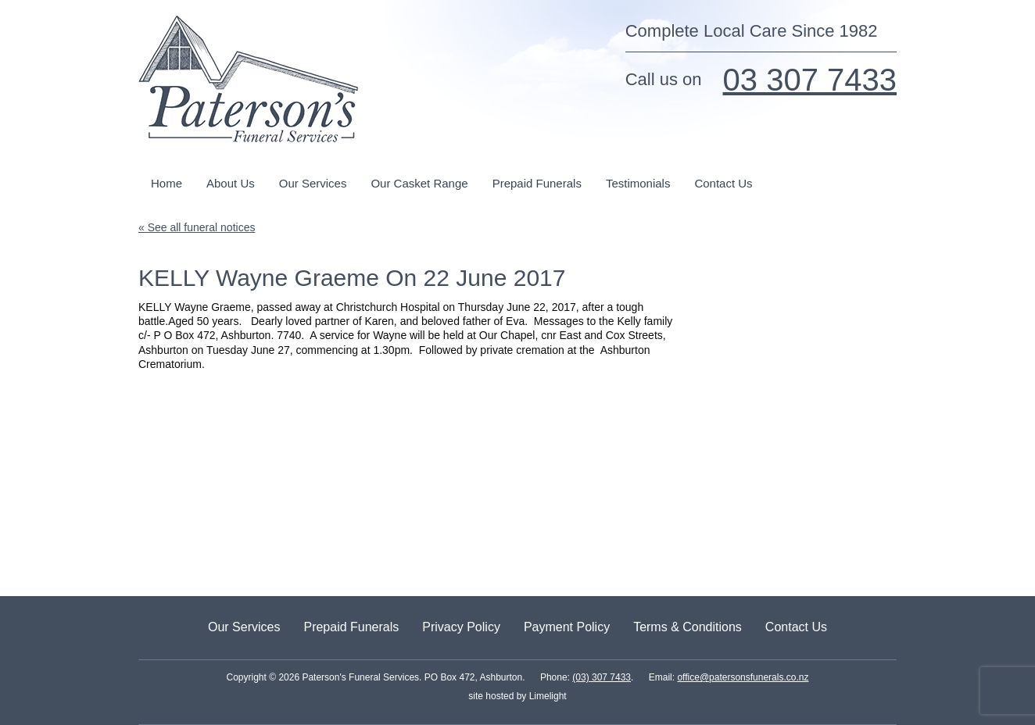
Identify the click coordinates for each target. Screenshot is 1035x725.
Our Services (313, 183)
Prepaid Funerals (537, 183)
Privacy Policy (461, 627)
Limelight (546, 696)
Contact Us (723, 183)
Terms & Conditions (687, 627)
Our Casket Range (419, 183)
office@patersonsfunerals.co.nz (742, 677)
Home (166, 183)
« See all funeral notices (196, 227)
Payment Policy (567, 627)
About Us (230, 183)
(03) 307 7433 (601, 677)
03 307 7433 (810, 79)
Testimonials (638, 183)
